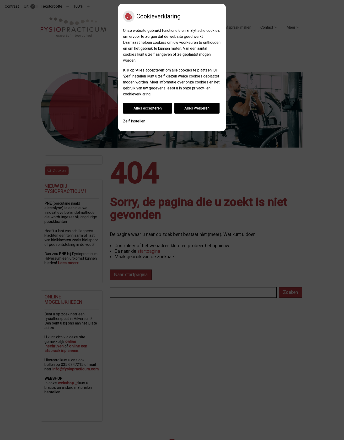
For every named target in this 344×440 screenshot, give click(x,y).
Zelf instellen (134, 121)
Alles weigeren (197, 108)
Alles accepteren (148, 108)
